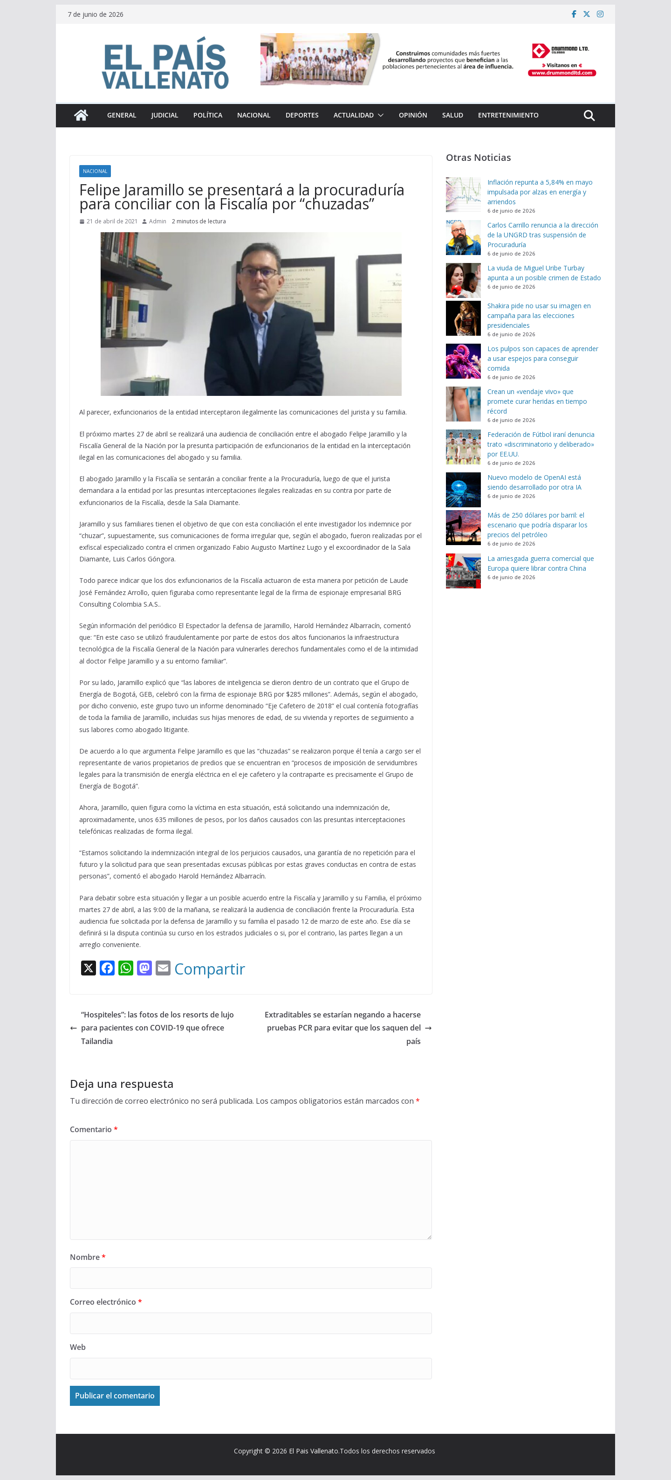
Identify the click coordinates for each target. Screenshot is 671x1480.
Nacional (254, 115)
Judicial (164, 115)
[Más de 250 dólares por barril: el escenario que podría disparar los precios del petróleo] (463, 527)
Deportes (302, 115)
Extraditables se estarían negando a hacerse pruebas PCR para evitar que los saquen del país (348, 1028)
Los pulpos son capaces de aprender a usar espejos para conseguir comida (542, 358)
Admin (157, 221)
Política (207, 115)
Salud (452, 115)
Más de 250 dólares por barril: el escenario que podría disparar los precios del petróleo (537, 525)
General (122, 115)
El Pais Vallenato (313, 1450)
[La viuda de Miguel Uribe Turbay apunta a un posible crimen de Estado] (463, 280)
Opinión (413, 115)
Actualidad (354, 115)
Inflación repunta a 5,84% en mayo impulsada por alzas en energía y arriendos (540, 192)
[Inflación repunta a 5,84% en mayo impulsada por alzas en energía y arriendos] (463, 194)
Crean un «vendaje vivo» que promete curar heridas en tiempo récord (537, 401)
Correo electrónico (106, 1302)
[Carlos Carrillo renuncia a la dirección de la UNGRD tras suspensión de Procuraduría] (463, 237)
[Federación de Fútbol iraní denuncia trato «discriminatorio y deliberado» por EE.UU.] (463, 446)
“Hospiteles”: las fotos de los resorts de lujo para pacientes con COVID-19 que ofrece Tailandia (152, 1028)
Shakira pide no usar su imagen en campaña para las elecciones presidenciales (539, 315)
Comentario (94, 1129)
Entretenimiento (508, 115)
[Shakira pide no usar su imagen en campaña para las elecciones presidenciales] (463, 318)
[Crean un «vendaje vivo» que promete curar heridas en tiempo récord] (463, 404)
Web (78, 1347)
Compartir (209, 968)
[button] (379, 115)
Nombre (88, 1257)
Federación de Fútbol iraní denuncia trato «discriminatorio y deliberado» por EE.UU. (541, 444)
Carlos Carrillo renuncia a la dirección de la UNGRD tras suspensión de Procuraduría (542, 235)
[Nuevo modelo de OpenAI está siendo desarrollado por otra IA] (463, 489)
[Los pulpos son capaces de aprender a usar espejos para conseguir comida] (463, 361)
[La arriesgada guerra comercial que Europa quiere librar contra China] (463, 570)
